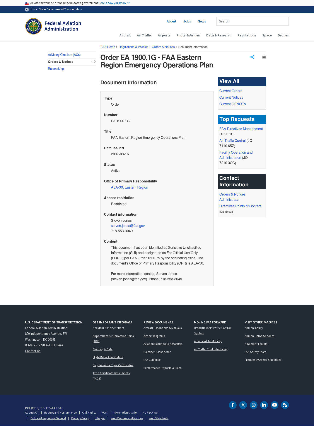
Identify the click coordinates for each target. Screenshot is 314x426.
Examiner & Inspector (157, 352)
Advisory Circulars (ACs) (64, 55)
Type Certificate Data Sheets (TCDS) (111, 375)
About (171, 21)
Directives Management (241, 129)
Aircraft (125, 35)
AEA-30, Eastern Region (129, 187)
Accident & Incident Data (108, 328)
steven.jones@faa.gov (128, 226)
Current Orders (230, 91)
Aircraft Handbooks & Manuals (162, 328)
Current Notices (231, 97)
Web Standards (159, 418)
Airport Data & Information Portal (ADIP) (114, 338)
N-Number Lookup (256, 344)
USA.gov (100, 418)
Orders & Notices (163, 47)
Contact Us (33, 351)
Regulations (247, 35)
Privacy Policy (80, 418)
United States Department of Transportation (56, 9)
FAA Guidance (152, 360)
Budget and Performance (60, 412)
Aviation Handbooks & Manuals (163, 344)
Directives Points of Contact (240, 206)
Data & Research (219, 35)
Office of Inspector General (48, 418)
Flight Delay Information (108, 357)
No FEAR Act (150, 412)
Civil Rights (89, 412)
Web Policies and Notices (127, 418)
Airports (164, 35)
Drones (283, 35)
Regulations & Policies (133, 47)
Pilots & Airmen (188, 35)
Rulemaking (56, 68)
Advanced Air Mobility (208, 341)
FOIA (105, 412)
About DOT (32, 412)
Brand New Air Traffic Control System (212, 330)
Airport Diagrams (154, 336)
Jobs (187, 21)
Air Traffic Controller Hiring (211, 349)
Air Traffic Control (232, 141)
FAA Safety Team (255, 352)
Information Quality (125, 412)
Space (267, 35)
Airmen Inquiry (254, 328)
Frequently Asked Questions (263, 360)
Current (232, 104)
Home (108, 47)
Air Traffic (144, 35)
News (202, 21)
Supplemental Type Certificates (113, 365)
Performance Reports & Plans (162, 368)
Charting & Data (103, 349)
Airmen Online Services (260, 336)
